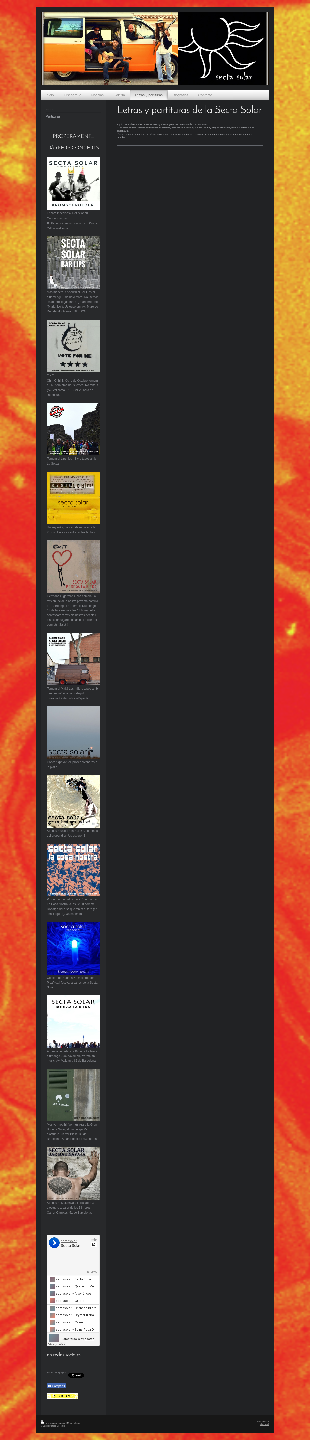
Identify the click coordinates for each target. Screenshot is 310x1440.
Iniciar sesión (263, 1421)
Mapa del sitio (73, 1423)
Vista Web (264, 1424)
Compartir (56, 1386)
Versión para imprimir (53, 1423)
